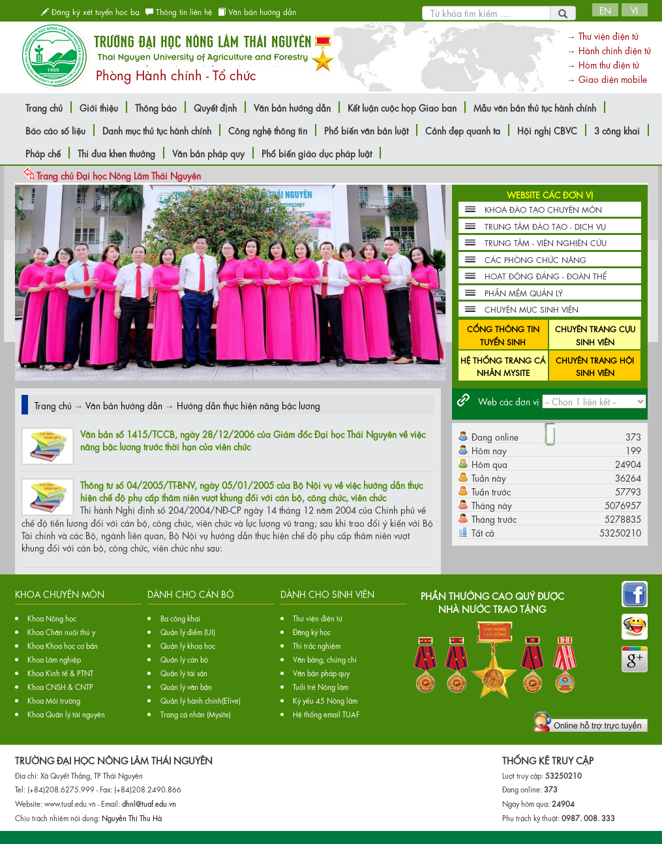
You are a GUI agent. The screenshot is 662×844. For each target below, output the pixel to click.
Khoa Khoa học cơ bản (62, 645)
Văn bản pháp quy (208, 153)
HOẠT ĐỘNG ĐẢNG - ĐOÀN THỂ (546, 275)
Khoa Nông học (51, 618)
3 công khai (617, 130)
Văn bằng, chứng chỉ (325, 659)
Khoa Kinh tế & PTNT (60, 673)
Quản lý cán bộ (184, 659)
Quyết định (215, 107)
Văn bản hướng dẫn (257, 11)
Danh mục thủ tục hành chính (156, 130)
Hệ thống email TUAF (326, 714)
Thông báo (156, 107)
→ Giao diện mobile (607, 78)
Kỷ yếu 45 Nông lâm (325, 700)
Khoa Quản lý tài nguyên (66, 714)
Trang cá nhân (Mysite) (195, 714)
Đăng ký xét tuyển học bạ (90, 11)
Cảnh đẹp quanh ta (462, 130)
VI (634, 10)
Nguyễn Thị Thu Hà (132, 817)
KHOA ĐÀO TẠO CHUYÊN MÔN (543, 209)
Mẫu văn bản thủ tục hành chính (535, 107)
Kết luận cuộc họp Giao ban (402, 107)
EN (605, 10)
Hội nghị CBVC (547, 130)
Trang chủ (44, 107)
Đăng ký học (312, 631)
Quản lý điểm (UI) (187, 631)
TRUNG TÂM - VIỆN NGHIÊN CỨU (546, 242)
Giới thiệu (99, 107)
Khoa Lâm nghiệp (54, 659)
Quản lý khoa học (187, 645)
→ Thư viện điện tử (603, 35)
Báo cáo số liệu (55, 130)
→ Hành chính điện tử (609, 49)
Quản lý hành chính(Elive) (200, 700)
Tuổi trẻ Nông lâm (320, 686)
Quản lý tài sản (183, 673)
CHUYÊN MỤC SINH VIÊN (532, 309)
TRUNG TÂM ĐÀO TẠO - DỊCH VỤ (545, 226)
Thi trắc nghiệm (316, 645)
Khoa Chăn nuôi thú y (61, 631)
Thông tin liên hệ (178, 11)
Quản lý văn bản (186, 686)
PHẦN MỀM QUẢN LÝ (524, 292)
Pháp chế (43, 153)
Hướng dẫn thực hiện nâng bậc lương (248, 405)
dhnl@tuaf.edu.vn (149, 803)
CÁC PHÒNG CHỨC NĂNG (535, 259)
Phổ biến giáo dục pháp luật (317, 153)
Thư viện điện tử (317, 618)
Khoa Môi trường (53, 700)
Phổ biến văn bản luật (366, 130)
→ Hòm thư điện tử (603, 64)
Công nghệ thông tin (267, 130)
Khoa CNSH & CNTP (60, 686)
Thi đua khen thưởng (116, 153)
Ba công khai (180, 618)
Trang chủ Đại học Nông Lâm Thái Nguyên (119, 175)
